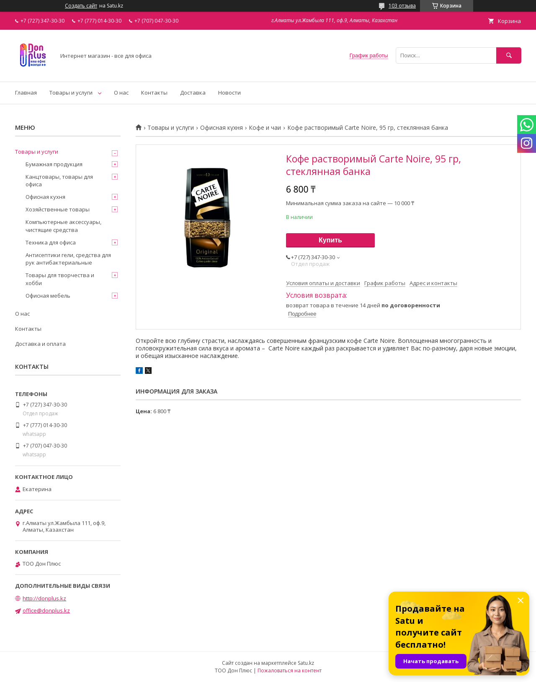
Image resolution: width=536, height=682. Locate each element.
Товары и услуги (71, 92)
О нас (121, 92)
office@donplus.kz (46, 610)
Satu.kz (306, 663)
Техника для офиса (51, 242)
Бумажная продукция (54, 164)
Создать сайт (81, 6)
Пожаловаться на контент (290, 670)
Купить (330, 240)
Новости (229, 92)
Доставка (193, 92)
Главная (26, 92)
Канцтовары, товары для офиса (59, 180)
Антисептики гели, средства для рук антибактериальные (68, 258)
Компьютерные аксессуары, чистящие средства (63, 225)
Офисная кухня (221, 127)
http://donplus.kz (44, 598)
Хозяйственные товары (58, 209)
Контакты (154, 92)
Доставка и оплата (40, 343)
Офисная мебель (48, 295)
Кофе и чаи (265, 127)
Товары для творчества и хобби (60, 278)
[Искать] (508, 55)
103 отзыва (402, 5)
